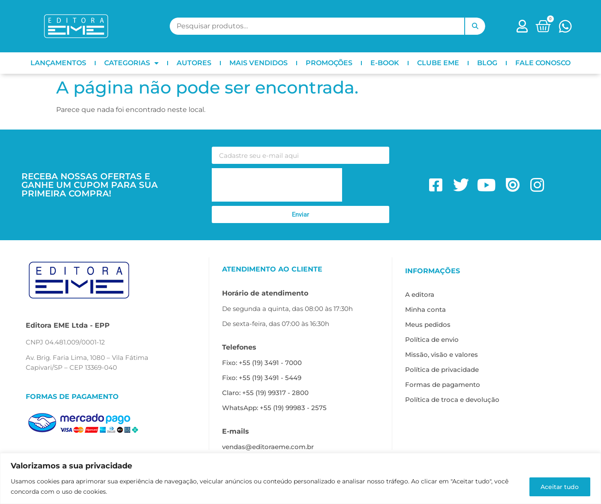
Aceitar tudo (559, 486)
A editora (419, 294)
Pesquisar (475, 26)
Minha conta (425, 309)
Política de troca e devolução (452, 399)
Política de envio (432, 339)
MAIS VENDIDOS (258, 63)
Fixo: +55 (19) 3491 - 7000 (262, 363)
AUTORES (194, 63)
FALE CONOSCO (543, 63)
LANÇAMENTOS (58, 63)
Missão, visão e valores (441, 354)
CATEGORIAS (131, 63)
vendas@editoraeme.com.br (268, 447)
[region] (300, 478)
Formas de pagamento (442, 384)
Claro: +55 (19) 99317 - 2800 (265, 393)
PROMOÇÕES (329, 63)
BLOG (487, 63)
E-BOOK (384, 63)
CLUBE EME (438, 63)
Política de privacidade (442, 369)
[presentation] (277, 185)
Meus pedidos (428, 324)
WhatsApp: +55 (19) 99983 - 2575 (274, 408)
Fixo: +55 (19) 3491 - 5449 (261, 378)
